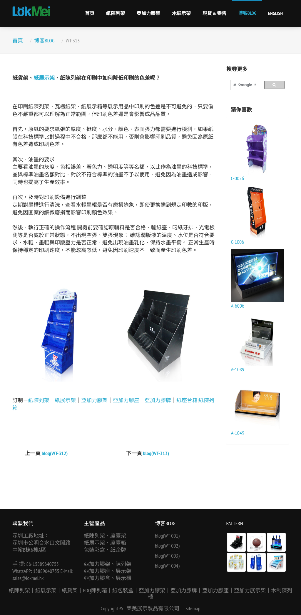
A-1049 (238, 433)
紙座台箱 (187, 400)
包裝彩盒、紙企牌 (105, 549)
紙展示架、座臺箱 (105, 542)
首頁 (17, 40)
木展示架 (181, 13)
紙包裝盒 (122, 590)
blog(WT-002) (167, 545)
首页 (89, 13)
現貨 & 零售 (214, 13)
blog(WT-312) (55, 453)
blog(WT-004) (167, 565)
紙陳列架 (115, 13)
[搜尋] (244, 85)
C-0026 (237, 178)
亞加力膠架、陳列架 (107, 564)
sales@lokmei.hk (28, 578)
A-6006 (238, 305)
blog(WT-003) (167, 555)
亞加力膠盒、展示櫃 (107, 578)
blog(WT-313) (156, 453)
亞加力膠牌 (158, 400)
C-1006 (237, 241)
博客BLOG (247, 13)
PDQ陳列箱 (95, 590)
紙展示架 (44, 77)
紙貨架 (70, 590)
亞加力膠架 (148, 13)
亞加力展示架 (250, 590)
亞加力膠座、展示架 (107, 571)
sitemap (193, 608)
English (275, 13)
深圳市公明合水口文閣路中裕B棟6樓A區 (41, 546)
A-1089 (238, 369)
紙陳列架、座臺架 (105, 535)
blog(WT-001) (167, 535)
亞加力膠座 (126, 400)
